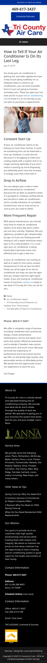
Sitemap (8, 651)
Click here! (28, 594)
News (9, 295)
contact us (28, 282)
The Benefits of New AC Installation (24, 308)
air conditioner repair (17, 299)
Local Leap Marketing (33, 651)
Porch (11, 642)
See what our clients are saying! (29, 2)
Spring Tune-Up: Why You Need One (23, 494)
